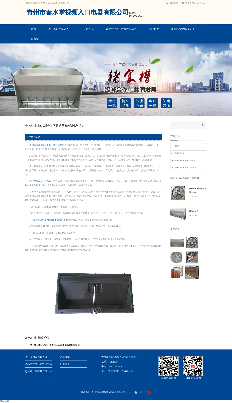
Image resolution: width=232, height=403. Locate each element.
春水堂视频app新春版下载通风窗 (45, 145)
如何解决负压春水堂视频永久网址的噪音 (57, 345)
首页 (33, 29)
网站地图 (4, 401)
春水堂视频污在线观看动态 (121, 29)
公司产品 (88, 29)
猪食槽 (177, 146)
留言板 (35, 38)
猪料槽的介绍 (41, 337)
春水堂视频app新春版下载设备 (185, 160)
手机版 (142, 392)
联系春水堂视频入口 (193, 3)
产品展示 (66, 357)
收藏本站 (172, 3)
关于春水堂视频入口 (59, 29)
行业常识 (66, 364)
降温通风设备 (179, 153)
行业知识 (154, 29)
